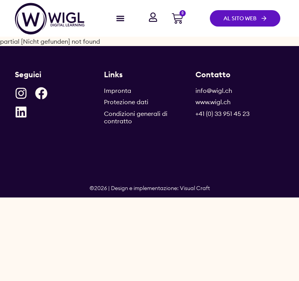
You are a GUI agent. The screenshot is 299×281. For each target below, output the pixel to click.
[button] (120, 18)
